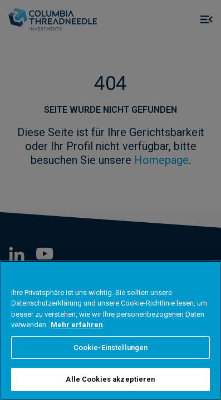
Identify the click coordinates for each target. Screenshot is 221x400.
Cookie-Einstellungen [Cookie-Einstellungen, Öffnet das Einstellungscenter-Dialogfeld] (110, 347)
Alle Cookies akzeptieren (110, 379)
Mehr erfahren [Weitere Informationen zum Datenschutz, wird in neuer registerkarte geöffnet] (77, 325)
